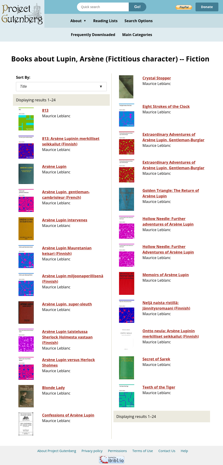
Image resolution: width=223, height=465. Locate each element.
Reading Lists (105, 20)
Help (184, 451)
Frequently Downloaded (93, 34)
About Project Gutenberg (56, 451)
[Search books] (103, 7)
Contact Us (166, 451)
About (78, 21)
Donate (207, 7)
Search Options (139, 20)
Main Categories (137, 34)
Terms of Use (142, 451)
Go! (137, 7)
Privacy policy (92, 451)
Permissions (117, 451)
